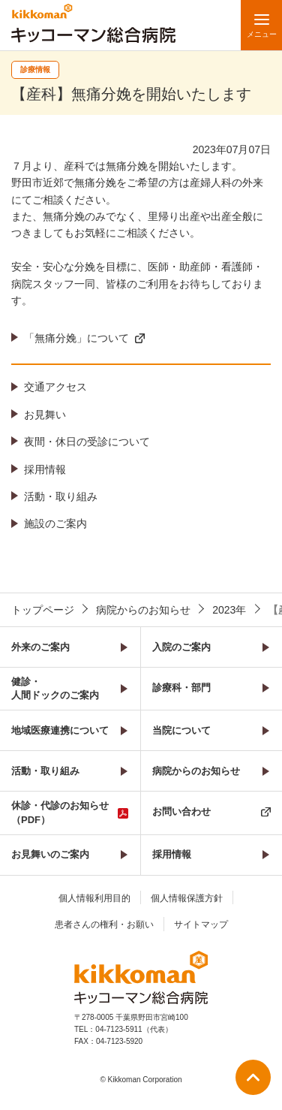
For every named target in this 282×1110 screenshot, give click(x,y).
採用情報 (45, 469)
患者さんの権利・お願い (104, 924)
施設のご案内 (55, 523)
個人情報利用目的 (94, 898)
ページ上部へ (253, 1077)
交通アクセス (55, 387)
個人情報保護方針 (187, 898)
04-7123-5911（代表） (133, 1029)
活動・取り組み (61, 496)
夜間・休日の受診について (87, 442)
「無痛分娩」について (76, 338)
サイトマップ (201, 924)
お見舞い (45, 415)
